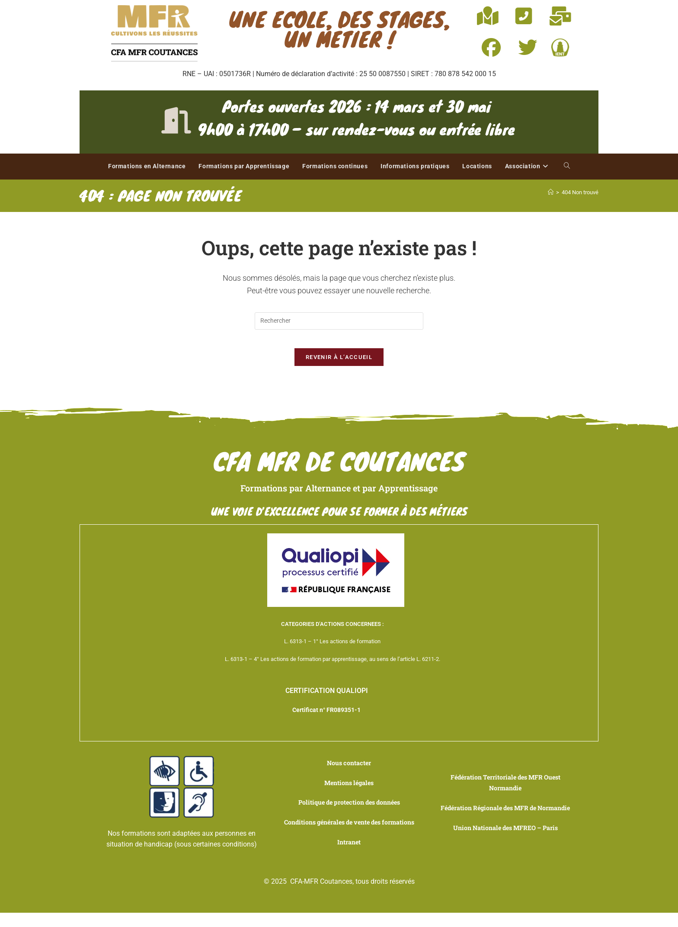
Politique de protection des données (349, 807)
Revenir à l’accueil (339, 365)
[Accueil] (550, 192)
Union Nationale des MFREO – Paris (505, 844)
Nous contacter (349, 768)
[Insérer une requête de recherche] (339, 321)
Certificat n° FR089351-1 (326, 718)
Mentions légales (349, 788)
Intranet (349, 858)
